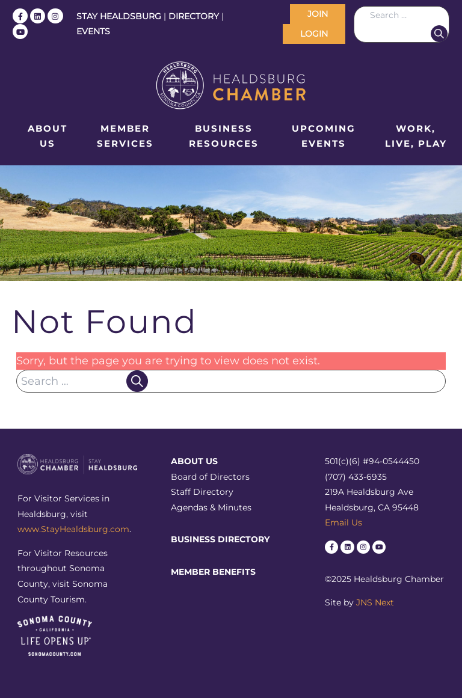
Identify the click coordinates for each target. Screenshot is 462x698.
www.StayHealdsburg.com (73, 529)
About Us (47, 136)
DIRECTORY (193, 16)
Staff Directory (202, 491)
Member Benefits (213, 571)
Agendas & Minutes (211, 507)
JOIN (317, 13)
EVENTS (93, 31)
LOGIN (314, 33)
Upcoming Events (324, 136)
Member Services (125, 136)
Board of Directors (210, 476)
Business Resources (224, 136)
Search (439, 33)
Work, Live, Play (416, 136)
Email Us (343, 522)
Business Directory (220, 539)
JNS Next (375, 602)
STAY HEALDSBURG (118, 16)
